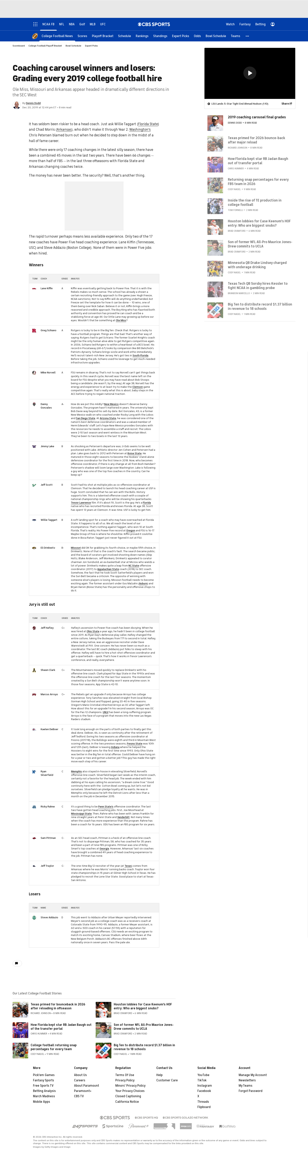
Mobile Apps (41, 1102)
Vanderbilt (123, 817)
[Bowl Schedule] (215, 35)
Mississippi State (81, 813)
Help (159, 1075)
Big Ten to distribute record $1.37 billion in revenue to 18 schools (144, 1047)
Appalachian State (108, 569)
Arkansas (64, 129)
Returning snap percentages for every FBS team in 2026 (258, 181)
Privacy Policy (125, 1080)
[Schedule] (124, 35)
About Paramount (86, 1086)
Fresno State (134, 743)
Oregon (130, 530)
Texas (128, 865)
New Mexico (111, 404)
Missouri (76, 547)
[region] (249, 73)
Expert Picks (91, 45)
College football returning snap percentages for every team (54, 1047)
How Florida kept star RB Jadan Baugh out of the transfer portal (61, 1027)
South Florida (140, 355)
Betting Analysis (44, 1091)
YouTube (203, 1075)
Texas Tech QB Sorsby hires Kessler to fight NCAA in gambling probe (258, 285)
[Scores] (82, 35)
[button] (247, 35)
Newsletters (247, 1080)
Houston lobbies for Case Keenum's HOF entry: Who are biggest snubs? (143, 1006)
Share (285, 103)
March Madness (44, 1096)
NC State (133, 565)
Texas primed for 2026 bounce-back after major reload (256, 140)
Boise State (134, 453)
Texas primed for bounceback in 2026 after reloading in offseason (58, 1006)
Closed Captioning (128, 1096)
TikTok (201, 1080)
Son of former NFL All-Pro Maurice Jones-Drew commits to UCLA (144, 1027)
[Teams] (235, 35)
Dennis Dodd (33, 103)
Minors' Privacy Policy (130, 1086)
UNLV (105, 712)
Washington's (140, 129)
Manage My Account (253, 1075)
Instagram (204, 1086)
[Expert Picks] (181, 35)
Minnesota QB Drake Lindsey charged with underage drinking (257, 264)
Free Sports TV (43, 1086)
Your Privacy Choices (130, 1091)
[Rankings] (142, 35)
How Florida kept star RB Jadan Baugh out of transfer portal (258, 160)
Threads (203, 1102)
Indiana (115, 747)
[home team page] (34, 289)
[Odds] (197, 35)
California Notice (127, 1102)
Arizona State (108, 418)
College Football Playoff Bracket (45, 45)
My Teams (245, 1086)
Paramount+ (83, 1091)
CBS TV (79, 1096)
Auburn (143, 583)
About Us (80, 1075)
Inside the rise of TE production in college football (254, 202)
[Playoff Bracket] (103, 35)
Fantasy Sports (43, 1080)
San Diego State (85, 418)
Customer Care (167, 1080)
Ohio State (93, 631)
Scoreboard (19, 45)
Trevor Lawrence (81, 502)
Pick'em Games (44, 1075)
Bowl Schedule (73, 45)
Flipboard (204, 1107)
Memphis (76, 771)
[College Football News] (57, 35)
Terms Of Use (124, 1075)
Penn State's (105, 806)
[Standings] (160, 35)
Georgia (104, 848)
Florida (147, 502)
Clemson (137, 387)
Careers (79, 1080)
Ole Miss (121, 320)
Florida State (148, 124)
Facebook (204, 1091)
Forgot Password (250, 1091)
